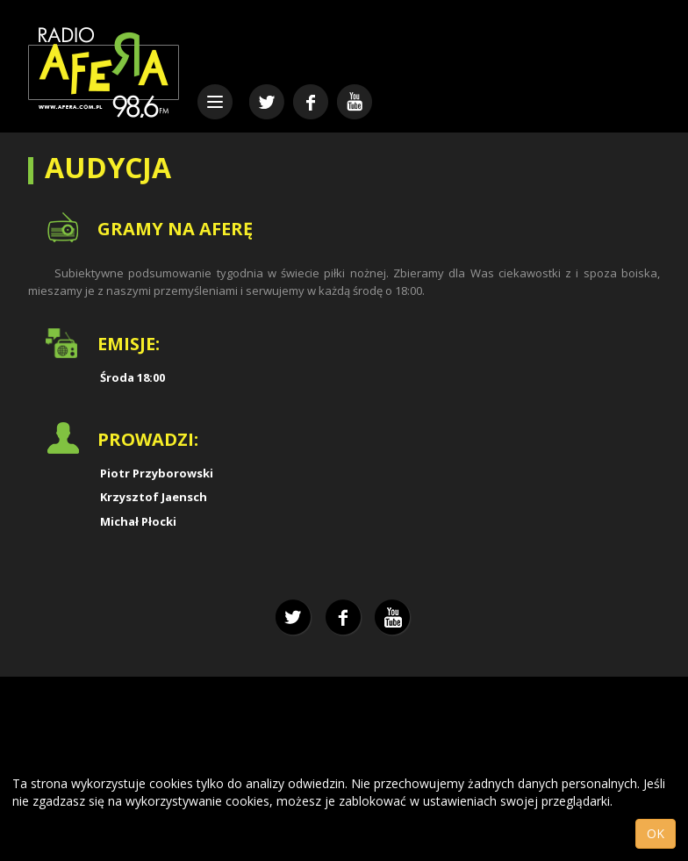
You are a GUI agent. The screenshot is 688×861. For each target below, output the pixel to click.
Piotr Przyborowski (156, 473)
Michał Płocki (138, 521)
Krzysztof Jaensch (153, 497)
